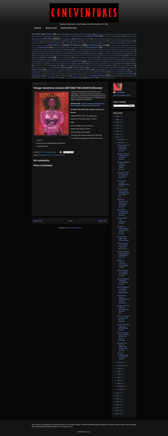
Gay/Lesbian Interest (107, 49)
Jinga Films (131, 55)
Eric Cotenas (120, 92)
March (120, 383)
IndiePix (67, 53)
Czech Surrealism (77, 43)
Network (105, 61)
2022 (117, 128)
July (119, 371)
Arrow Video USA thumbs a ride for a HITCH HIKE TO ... (123, 175)
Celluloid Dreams (48, 41)
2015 (117, 402)
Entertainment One (126, 45)
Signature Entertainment (110, 70)
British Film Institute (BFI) (100, 39)
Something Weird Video (38, 71)
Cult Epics (58, 43)
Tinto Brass (58, 73)
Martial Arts (36, 59)
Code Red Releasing (126, 41)
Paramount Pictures (80, 63)
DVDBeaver (76, 45)
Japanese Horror (93, 55)
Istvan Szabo (105, 53)
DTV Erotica (42, 45)
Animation (62, 36)
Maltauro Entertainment (130, 57)
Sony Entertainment (53, 71)
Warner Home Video (44, 77)
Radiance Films (121, 63)
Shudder (98, 70)
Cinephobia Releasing (100, 41)
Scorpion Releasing (60, 67)
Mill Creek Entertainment (97, 59)
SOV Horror (73, 71)
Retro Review (68, 65)
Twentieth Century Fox (100, 73)
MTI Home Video (54, 61)
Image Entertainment (128, 51)
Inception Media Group (50, 53)
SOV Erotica (65, 71)
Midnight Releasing (82, 59)
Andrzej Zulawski (53, 36)
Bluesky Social (51, 28)
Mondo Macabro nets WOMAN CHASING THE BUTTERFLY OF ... (123, 192)
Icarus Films (91, 51)
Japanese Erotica (82, 55)
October (120, 362)
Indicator (61, 53)
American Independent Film (128, 34)
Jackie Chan (47, 55)
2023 (117, 125)
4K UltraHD (36, 34)
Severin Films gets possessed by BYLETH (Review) (123, 318)
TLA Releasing (68, 73)
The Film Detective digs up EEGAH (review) (122, 356)
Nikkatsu (112, 61)
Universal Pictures (50, 75)
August (120, 368)
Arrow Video (94, 36)
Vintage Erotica (114, 75)
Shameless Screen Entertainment (56, 70)
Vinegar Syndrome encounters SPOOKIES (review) (123, 147)
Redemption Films (55, 65)
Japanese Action (58, 55)
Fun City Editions (79, 49)
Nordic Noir (119, 61)
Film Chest (56, 47)
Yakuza (100, 77)
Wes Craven (67, 77)
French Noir (50, 49)
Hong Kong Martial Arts (78, 51)
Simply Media (122, 70)
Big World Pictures (131, 36)
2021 (117, 131)
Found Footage (127, 47)
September (121, 365)
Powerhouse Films (109, 63)
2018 (117, 393)
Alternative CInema (113, 34)
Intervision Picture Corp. (91, 53)
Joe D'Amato (36, 57)
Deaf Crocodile (117, 43)
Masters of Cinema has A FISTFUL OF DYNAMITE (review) (122, 202)
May (119, 377)
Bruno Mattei (122, 39)
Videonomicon (86, 75)
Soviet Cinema (81, 71)
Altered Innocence (101, 34)
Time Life (50, 73)
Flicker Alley (118, 47)
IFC (111, 51)
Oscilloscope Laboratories (55, 63)
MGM (73, 59)
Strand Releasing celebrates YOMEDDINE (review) (123, 281)
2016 (117, 399)
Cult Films (67, 43)
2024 (117, 122)
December (121, 140)
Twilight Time (112, 73)
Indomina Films (77, 53)
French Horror (40, 49)
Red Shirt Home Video (41, 65)
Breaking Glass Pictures (82, 39)
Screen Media (93, 67)
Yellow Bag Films (108, 77)
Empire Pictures (115, 45)
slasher (132, 70)
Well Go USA (57, 78)
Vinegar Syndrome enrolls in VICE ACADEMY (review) (123, 156)
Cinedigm (78, 41)
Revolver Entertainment (91, 65)
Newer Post (37, 221)
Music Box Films (66, 61)
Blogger (87, 432)
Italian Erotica (122, 53)
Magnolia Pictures (117, 57)
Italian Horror (37, 55)
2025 (117, 119)
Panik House (67, 63)
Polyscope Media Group (96, 63)
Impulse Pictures (36, 53)
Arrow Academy (71, 36)
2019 (117, 137)
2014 (117, 405)
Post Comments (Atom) (74, 228)
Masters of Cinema (47, 59)
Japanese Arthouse (70, 55)
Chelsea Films (69, 41)
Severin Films (37, 70)
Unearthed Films (37, 76)
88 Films (48, 34)
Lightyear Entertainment (81, 57)
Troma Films (79, 73)
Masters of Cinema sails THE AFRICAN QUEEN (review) (123, 230)
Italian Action (113, 53)
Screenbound (103, 67)
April (119, 380)
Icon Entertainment (102, 51)
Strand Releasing (101, 72)
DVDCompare (95, 45)
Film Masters (80, 47)
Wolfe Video (91, 78)
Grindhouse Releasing (48, 51)
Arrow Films (82, 36)
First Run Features (107, 47)
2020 (117, 134)
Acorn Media (61, 34)
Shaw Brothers (73, 70)
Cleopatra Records (113, 41)
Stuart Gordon (114, 71)
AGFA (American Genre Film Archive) (80, 34)
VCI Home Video (63, 76)
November (121, 142)
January (120, 389)
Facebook (37, 28)
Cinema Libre (87, 41)
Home (70, 221)
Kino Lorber (47, 57)
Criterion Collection (47, 43)
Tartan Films (40, 73)
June (119, 374)
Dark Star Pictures (106, 43)
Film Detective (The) (67, 47)
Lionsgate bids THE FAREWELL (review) (122, 220)
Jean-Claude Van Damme (107, 55)
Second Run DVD (114, 67)
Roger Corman (120, 65)
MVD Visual (77, 62)
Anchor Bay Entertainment (39, 36)
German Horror (119, 49)
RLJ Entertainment (107, 65)
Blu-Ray (48, 38)
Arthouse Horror (108, 36)
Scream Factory (79, 67)
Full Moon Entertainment (63, 49)
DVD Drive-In (55, 45)
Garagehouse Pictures (93, 49)
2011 (117, 413)
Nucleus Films (128, 61)
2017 (117, 396)
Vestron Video (76, 75)
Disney (125, 43)
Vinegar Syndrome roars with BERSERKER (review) (123, 327)
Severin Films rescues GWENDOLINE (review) (123, 183)
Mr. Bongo (44, 61)
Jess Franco (120, 55)
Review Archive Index (69, 28)
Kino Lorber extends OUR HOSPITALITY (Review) (122, 212)
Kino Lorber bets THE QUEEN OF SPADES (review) (122, 273)
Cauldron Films (36, 41)
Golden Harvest (129, 49)
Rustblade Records (36, 67)
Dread (35, 45)
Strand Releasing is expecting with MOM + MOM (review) (123, 289)
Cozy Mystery (35, 43)
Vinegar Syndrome (98, 76)
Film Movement (92, 47)
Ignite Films (117, 51)
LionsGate (93, 57)
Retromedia (78, 65)
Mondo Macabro (125, 59)
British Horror (113, 39)
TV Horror (88, 73)
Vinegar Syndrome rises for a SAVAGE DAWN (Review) (123, 165)
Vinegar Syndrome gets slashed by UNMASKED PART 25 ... (123, 254)
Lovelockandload (105, 57)
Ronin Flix (130, 65)
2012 (117, 411)
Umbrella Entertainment (125, 74)
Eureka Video (43, 47)
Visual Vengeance (125, 75)
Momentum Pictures (111, 59)
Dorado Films (133, 43)
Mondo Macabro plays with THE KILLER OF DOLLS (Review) (123, 336)
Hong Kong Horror (63, 51)
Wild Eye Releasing (78, 78)
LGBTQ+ (68, 57)
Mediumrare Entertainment (63, 59)
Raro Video (132, 63)
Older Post (103, 221)
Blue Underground (66, 39)
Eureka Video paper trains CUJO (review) (123, 238)
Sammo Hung (47, 67)
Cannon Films (131, 39)
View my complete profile (121, 95)
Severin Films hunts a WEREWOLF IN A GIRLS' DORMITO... (123, 299)
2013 (117, 408)
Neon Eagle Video (96, 61)
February (121, 386)
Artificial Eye (119, 36)
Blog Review (37, 39)
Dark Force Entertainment (92, 43)
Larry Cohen (60, 57)
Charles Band (59, 41)
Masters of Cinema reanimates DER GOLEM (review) (122, 263)
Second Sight (129, 67)
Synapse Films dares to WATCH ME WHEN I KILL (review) (122, 346)
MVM (88, 61)
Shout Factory (85, 70)
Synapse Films (124, 72)
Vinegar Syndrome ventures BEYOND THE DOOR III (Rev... (123, 309)
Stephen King (91, 71)
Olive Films (41, 63)
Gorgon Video (36, 51)
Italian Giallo (132, 53)
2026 (117, 116)
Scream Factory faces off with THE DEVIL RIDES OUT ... (123, 246)
